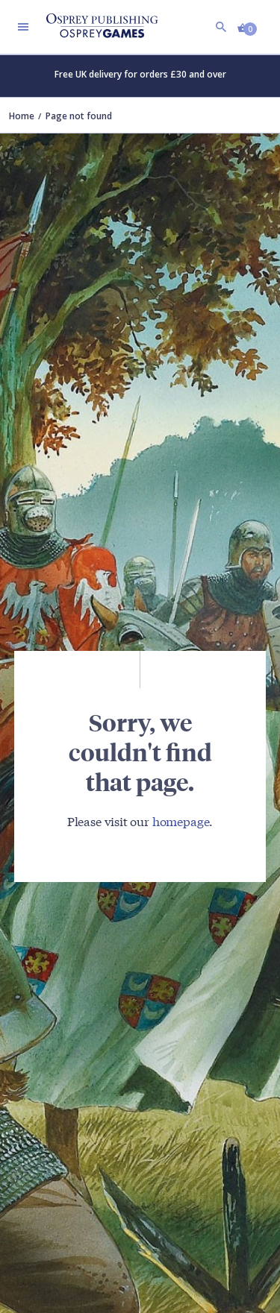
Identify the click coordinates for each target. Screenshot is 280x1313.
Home (21, 116)
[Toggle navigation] (23, 27)
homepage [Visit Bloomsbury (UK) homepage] (181, 820)
